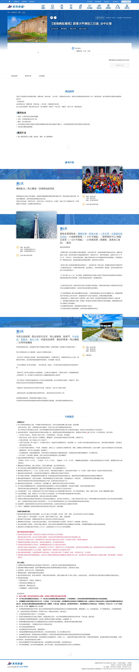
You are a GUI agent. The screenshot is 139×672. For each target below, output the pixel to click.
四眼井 (24, 339)
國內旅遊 (14, 12)
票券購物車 (98, 1)
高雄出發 (126, 6)
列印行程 (100, 17)
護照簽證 (108, 6)
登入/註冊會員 (126, 1)
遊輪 (62, 6)
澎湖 (23, 12)
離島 (19, 12)
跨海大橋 (93, 233)
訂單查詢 (89, 1)
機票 (71, 6)
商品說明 (14, 76)
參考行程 (28, 76)
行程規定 (42, 76)
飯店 (80, 6)
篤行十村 (34, 339)
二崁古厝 (104, 233)
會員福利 (116, 1)
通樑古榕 (82, 233)
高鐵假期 (99, 6)
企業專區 (24, 1)
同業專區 (16, 1)
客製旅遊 (31, 1)
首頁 (8, 12)
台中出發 (117, 6)
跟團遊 (43, 6)
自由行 (52, 6)
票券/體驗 (89, 6)
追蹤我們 (107, 1)
